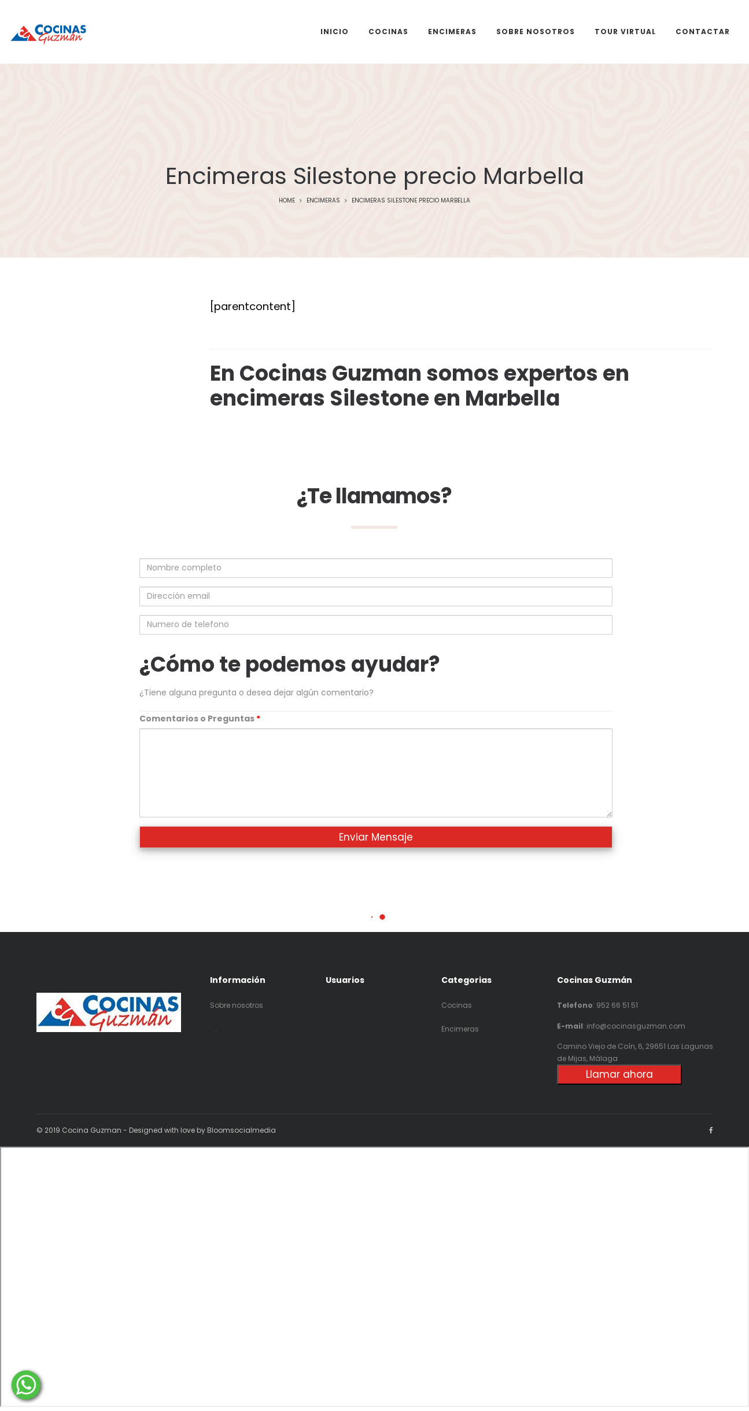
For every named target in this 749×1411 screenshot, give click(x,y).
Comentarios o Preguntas (199, 718)
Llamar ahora (619, 1074)
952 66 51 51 (617, 1005)
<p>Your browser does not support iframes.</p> (374, 1277)
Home (287, 200)
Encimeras (323, 200)
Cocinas (456, 1005)
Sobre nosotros (236, 1005)
